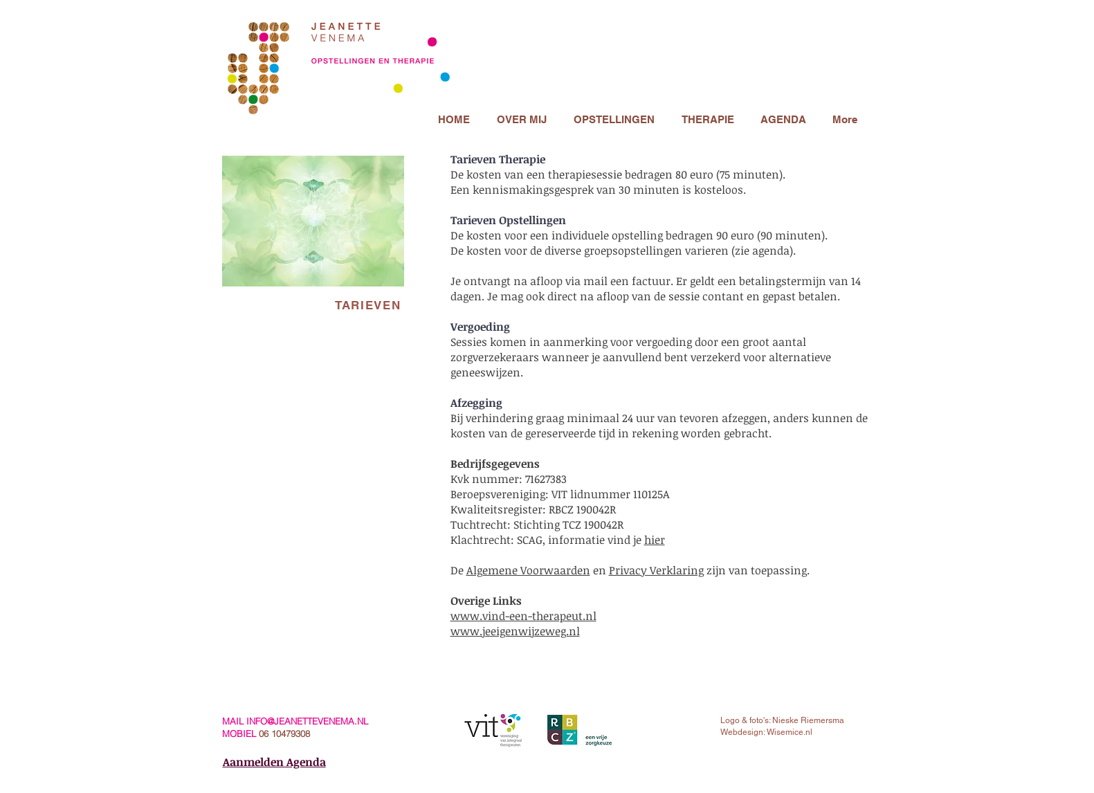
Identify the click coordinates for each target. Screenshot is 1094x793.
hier (654, 539)
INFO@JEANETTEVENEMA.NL (307, 721)
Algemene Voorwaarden (528, 570)
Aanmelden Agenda (274, 761)
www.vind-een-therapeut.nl (523, 615)
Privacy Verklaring (656, 570)
